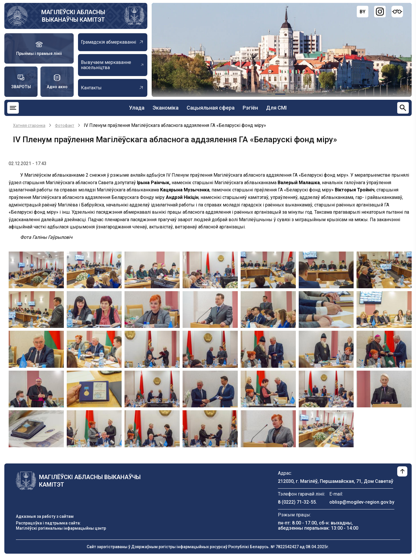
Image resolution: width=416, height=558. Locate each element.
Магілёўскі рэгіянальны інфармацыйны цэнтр (61, 528)
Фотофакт (64, 125)
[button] (36, 269)
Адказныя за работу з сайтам (45, 516)
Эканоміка (166, 108)
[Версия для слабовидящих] (397, 11)
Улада (136, 108)
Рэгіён (250, 108)
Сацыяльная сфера (211, 108)
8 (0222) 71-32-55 (297, 502)
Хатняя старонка (29, 125)
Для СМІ (276, 108)
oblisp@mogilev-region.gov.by (361, 502)
